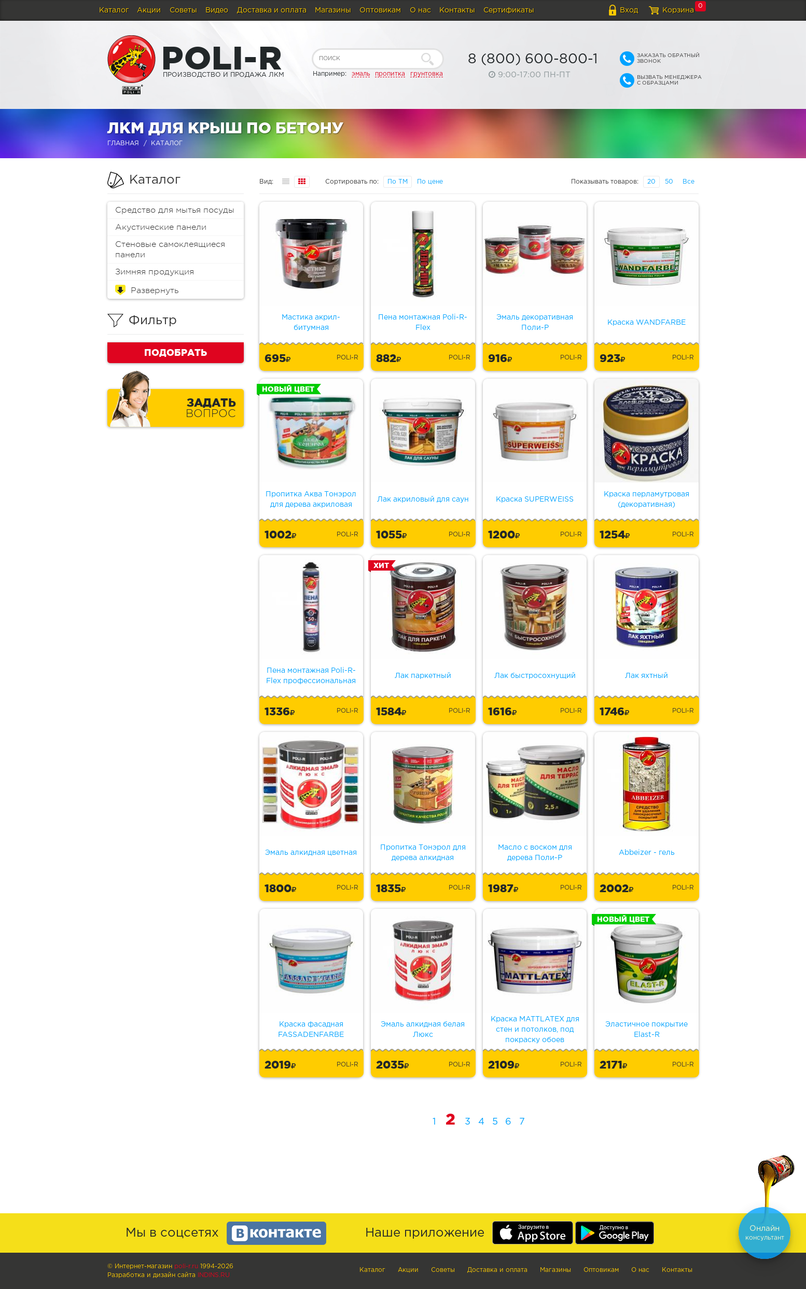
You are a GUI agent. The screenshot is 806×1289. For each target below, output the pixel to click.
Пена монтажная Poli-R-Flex (422, 322)
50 (669, 182)
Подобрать (175, 352)
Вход (629, 10)
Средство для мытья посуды (174, 210)
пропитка (390, 74)
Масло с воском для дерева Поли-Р (535, 852)
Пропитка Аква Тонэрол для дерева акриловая (311, 499)
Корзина (678, 10)
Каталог (114, 10)
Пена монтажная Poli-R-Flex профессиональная (311, 676)
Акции (149, 10)
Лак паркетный (423, 676)
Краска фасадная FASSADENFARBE (311, 1029)
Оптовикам (380, 10)
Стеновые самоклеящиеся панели (170, 249)
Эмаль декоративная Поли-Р (534, 322)
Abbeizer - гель (647, 853)
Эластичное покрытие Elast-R (646, 1029)
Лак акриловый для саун (423, 499)
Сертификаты (508, 10)
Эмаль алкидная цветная (311, 853)
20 (651, 182)
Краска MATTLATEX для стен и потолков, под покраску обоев (535, 1029)
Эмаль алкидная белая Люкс (423, 1029)
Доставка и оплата (272, 10)
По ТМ (397, 182)
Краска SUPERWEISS (535, 499)
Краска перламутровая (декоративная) (646, 499)
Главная (123, 143)
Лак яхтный (646, 676)
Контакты (457, 10)
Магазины (333, 10)
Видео (216, 10)
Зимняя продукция (154, 271)
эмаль (361, 74)
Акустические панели (160, 227)
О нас (420, 10)
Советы (183, 10)
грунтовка (426, 74)
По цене (430, 182)
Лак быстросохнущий (535, 676)
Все (688, 182)
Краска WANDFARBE (646, 323)
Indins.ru (214, 1275)
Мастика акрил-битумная (311, 322)
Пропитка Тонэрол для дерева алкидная (423, 852)
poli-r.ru (186, 1266)
